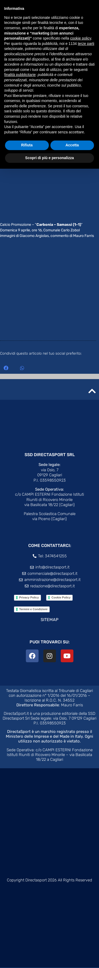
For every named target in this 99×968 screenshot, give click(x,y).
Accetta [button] (72, 145)
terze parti (86, 43)
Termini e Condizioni (33, 609)
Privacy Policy (29, 598)
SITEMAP (49, 620)
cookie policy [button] (80, 38)
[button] (6, 368)
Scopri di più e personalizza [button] (49, 158)
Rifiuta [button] (27, 145)
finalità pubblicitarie (20, 75)
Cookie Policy (60, 598)
